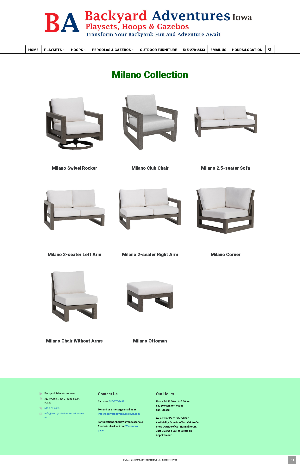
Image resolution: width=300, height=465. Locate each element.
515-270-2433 (51, 408)
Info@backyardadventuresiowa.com (119, 414)
